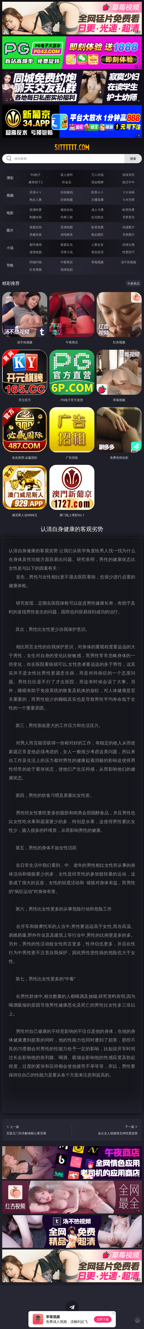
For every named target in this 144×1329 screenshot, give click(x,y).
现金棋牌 (97, 182)
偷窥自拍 (35, 227)
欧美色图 (97, 227)
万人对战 (97, 175)
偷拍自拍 (67, 210)
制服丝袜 (35, 217)
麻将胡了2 (36, 182)
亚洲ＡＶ (35, 192)
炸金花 (66, 182)
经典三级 (67, 217)
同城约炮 (35, 262)
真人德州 (67, 175)
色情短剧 (67, 269)
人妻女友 (97, 244)
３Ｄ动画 (128, 192)
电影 (10, 212)
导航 (10, 265)
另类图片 (128, 234)
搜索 (133, 158)
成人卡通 (97, 210)
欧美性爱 (128, 210)
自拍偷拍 (67, 192)
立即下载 (103, 1319)
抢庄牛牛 (128, 182)
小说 (10, 247)
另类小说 (67, 252)
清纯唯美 (67, 234)
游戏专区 (128, 175)
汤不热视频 (128, 262)
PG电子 (36, 175)
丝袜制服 (67, 199)
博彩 (10, 177)
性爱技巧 (128, 252)
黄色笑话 (97, 252)
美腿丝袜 (35, 234)
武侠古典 (128, 244)
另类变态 (128, 217)
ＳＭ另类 (128, 199)
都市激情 (35, 244)
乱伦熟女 (97, 217)
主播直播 (97, 199)
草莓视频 (97, 262)
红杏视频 (35, 269)
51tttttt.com (71, 147)
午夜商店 (67, 262)
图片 (10, 230)
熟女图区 (97, 234)
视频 (10, 195)
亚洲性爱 (35, 210)
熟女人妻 (35, 199)
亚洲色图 (67, 227)
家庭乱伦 (67, 244)
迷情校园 (35, 252)
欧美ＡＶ (97, 192)
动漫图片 (128, 227)
